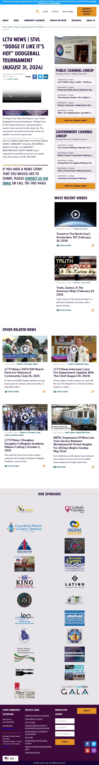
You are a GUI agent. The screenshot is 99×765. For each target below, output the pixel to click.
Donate (87, 711)
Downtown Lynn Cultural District (36, 742)
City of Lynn (30, 722)
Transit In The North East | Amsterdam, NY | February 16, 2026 (73, 237)
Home (5, 27)
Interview (79, 364)
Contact (55, 11)
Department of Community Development (36, 733)
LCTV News (39, 27)
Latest (45, 11)
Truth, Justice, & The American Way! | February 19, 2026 (75, 291)
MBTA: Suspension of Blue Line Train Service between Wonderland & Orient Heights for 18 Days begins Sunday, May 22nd (73, 444)
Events (10, 79)
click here (6, 746)
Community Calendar (34, 20)
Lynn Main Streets (32, 753)
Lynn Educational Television (37, 716)
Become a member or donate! (87, 11)
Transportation (80, 229)
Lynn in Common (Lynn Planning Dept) (38, 748)
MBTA (67, 433)
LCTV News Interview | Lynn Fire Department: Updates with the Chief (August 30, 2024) (73, 372)
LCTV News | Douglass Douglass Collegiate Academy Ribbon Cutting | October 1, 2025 (24, 445)
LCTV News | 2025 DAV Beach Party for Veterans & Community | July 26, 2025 (24, 372)
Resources (76, 20)
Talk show (85, 283)
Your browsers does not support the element (22, 93)
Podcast (77, 283)
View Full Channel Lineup (75, 120)
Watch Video (65, 245)
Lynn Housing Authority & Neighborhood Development (37, 727)
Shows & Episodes (27, 27)
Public (17, 27)
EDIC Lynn (29, 737)
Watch (5, 20)
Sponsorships (67, 11)
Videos (11, 27)
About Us (91, 20)
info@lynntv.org (8, 728)
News (16, 20)
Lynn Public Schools (34, 719)
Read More (61, 467)
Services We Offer (58, 20)
